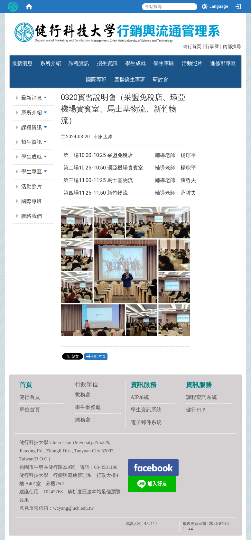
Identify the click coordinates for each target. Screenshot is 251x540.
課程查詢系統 (201, 397)
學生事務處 (88, 407)
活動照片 (192, 63)
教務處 (82, 394)
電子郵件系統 (146, 422)
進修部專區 (223, 63)
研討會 (160, 79)
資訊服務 (143, 384)
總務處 (82, 419)
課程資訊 (79, 63)
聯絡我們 (31, 216)
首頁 (25, 384)
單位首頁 (29, 409)
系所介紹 (50, 63)
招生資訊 (107, 63)
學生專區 (163, 63)
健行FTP (195, 409)
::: (180, 45)
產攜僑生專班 (129, 79)
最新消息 (22, 63)
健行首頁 (192, 46)
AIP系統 (140, 397)
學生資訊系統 (146, 409)
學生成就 (135, 63)
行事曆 (212, 46)
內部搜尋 (232, 46)
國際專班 (96, 79)
